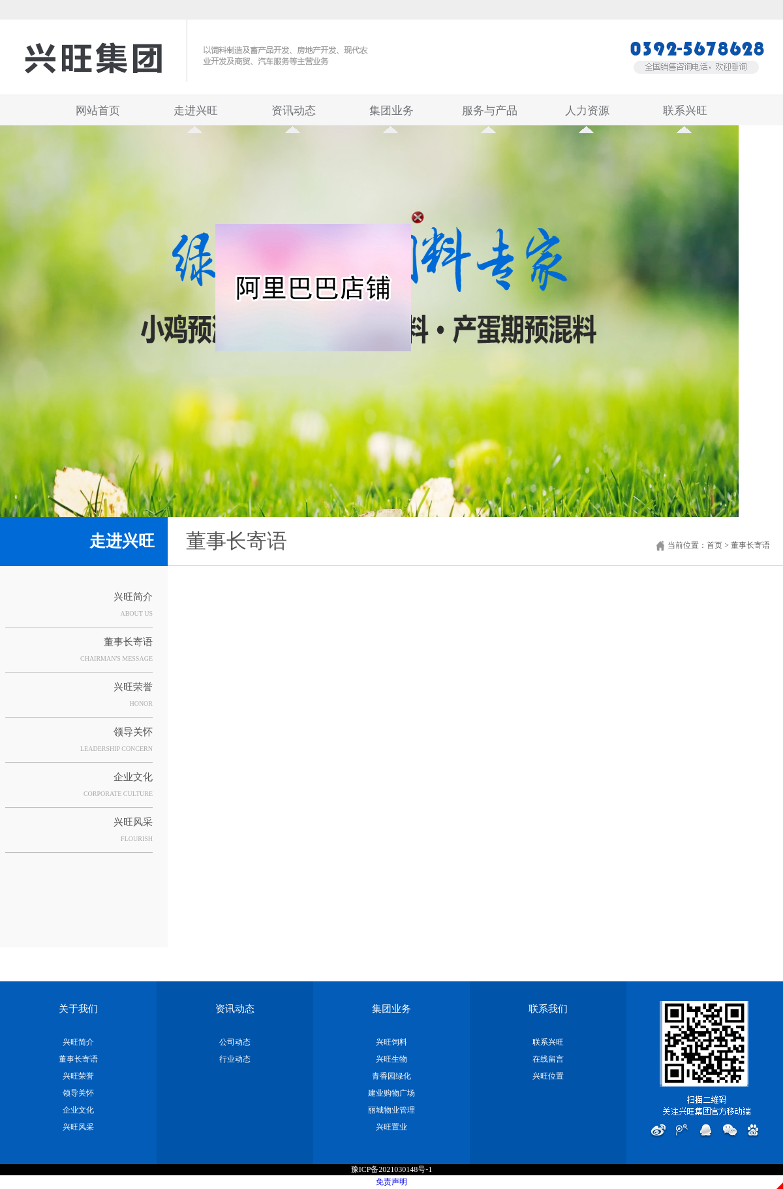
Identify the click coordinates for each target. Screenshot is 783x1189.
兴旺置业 (391, 1127)
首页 (714, 545)
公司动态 (235, 1042)
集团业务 (391, 114)
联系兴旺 (685, 114)
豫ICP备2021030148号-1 (392, 1169)
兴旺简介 (133, 597)
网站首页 (98, 110)
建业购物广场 (391, 1093)
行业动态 (235, 1059)
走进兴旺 (196, 114)
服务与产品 (489, 114)
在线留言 (548, 1059)
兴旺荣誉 (133, 687)
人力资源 (587, 114)
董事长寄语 (128, 642)
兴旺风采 (133, 822)
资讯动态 (293, 114)
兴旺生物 (391, 1059)
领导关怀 (133, 732)
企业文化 (133, 777)
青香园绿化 (391, 1076)
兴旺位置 (548, 1076)
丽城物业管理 (391, 1110)
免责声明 (391, 1181)
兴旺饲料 (391, 1042)
